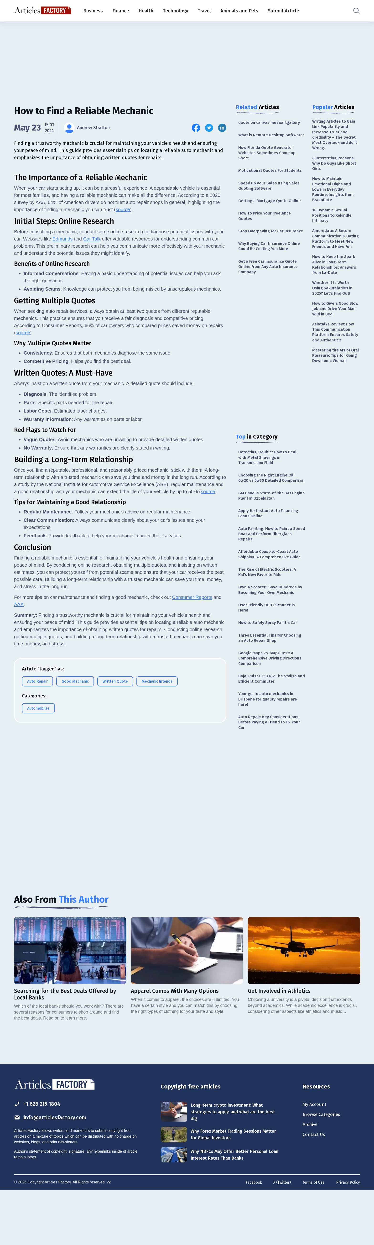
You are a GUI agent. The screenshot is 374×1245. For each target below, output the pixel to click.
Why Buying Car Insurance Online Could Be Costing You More (270, 260)
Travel (204, 11)
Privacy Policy (348, 1237)
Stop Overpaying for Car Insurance (262, 242)
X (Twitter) (281, 1237)
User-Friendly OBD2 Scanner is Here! (267, 634)
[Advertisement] (187, 58)
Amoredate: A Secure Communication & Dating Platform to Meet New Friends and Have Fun (336, 247)
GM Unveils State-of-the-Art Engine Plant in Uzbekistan (265, 518)
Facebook (252, 1237)
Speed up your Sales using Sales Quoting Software (269, 193)
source (123, 421)
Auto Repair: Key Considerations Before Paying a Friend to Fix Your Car (271, 752)
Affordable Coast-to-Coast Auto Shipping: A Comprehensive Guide (270, 579)
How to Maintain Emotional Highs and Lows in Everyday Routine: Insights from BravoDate (333, 192)
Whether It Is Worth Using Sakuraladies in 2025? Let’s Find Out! (333, 301)
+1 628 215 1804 (38, 1157)
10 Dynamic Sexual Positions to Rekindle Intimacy (333, 219)
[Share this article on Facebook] (196, 128)
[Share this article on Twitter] (209, 128)
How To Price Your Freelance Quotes (265, 224)
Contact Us (314, 1190)
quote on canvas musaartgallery (270, 122)
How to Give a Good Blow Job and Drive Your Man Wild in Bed (335, 322)
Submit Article (283, 11)
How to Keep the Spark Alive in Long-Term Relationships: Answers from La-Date (334, 277)
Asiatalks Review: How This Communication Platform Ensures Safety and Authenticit (335, 347)
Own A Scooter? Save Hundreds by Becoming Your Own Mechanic (270, 615)
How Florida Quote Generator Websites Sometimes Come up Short (267, 159)
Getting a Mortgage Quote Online (271, 208)
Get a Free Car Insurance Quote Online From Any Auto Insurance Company (269, 282)
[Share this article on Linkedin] (222, 128)
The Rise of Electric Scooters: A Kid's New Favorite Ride (269, 597)
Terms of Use (312, 1237)
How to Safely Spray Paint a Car (269, 649)
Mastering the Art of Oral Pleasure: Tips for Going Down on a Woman (334, 374)
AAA (19, 816)
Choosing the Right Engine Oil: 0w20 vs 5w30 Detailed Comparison (267, 497)
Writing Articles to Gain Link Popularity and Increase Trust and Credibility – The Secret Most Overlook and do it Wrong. (335, 135)
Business (93, 11)
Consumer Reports (192, 809)
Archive (310, 1179)
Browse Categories (323, 1169)
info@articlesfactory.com (52, 1171)
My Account (315, 1158)
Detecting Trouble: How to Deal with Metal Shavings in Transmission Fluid (268, 473)
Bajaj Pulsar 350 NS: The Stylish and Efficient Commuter (268, 707)
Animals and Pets (239, 11)
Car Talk (92, 451)
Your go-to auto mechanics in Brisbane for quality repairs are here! (269, 728)
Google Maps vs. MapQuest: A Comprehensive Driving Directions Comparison (271, 686)
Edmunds (62, 451)
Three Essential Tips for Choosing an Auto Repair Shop (271, 665)
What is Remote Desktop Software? (262, 138)
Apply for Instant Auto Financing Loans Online (269, 537)
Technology (175, 11)
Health (146, 11)
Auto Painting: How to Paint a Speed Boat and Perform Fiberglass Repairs (266, 558)
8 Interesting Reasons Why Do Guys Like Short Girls (335, 165)
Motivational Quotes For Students (271, 177)
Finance (120, 11)
